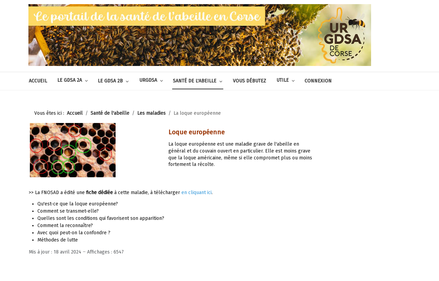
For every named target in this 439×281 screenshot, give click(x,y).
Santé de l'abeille (194, 81)
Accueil (38, 81)
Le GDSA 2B (110, 81)
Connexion (318, 81)
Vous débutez (249, 81)
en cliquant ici (196, 192)
